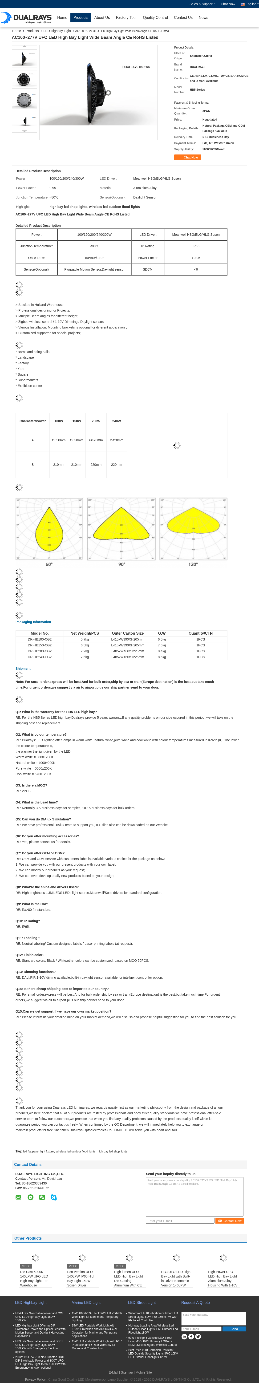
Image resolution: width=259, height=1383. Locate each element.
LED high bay (84, 712)
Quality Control (155, 18)
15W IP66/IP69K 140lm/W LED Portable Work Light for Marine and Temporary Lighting (97, 1317)
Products (80, 18)
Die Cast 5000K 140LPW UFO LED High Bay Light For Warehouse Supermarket (34, 1281)
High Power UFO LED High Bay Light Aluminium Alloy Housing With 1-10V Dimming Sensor (223, 1281)
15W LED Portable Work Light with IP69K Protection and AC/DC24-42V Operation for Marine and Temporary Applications (94, 1331)
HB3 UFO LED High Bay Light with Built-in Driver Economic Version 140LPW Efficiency (175, 1281)
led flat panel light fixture (38, 1151)
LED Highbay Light (57, 31)
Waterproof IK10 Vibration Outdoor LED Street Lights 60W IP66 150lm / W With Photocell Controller (153, 1317)
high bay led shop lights (112, 1151)
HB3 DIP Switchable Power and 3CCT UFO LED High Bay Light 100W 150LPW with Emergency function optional (39, 1347)
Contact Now (229, 1221)
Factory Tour (126, 18)
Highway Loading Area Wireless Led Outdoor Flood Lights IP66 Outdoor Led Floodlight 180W (153, 1329)
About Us (102, 18)
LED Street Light (142, 1303)
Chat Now (228, 4)
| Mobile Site (143, 1372)
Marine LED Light (86, 1303)
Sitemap (127, 1372)
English (252, 4)
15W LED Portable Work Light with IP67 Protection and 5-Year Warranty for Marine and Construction (97, 1345)
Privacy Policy (35, 1379)
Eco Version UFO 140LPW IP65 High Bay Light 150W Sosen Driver (81, 1278)
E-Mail (113, 1372)
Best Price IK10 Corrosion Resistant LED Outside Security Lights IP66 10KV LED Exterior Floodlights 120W (153, 1353)
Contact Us (183, 18)
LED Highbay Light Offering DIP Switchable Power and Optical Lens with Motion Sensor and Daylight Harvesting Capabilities (40, 1331)
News (203, 18)
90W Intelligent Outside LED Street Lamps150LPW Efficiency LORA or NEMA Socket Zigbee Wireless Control (152, 1341)
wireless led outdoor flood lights (75, 1151)
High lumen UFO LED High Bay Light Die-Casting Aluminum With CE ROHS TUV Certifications (128, 1283)
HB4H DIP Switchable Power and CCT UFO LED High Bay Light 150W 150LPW (39, 1317)
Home (62, 18)
